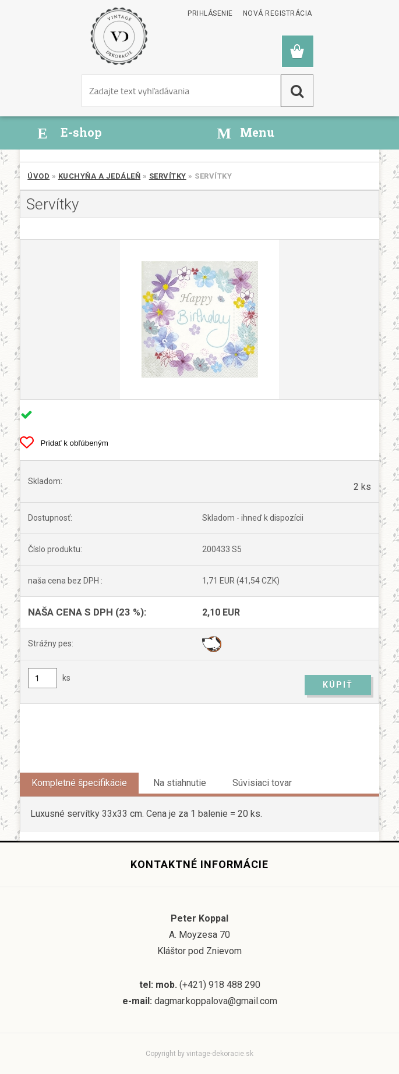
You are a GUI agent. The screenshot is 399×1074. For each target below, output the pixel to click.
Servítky (167, 176)
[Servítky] (199, 319)
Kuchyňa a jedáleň (99, 176)
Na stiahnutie (179, 782)
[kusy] (42, 678)
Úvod (38, 176)
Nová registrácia (277, 13)
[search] (297, 90)
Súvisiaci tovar (262, 782)
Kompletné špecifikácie (79, 782)
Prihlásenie (210, 13)
